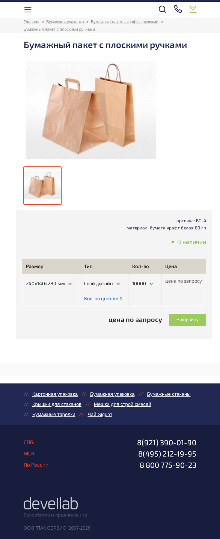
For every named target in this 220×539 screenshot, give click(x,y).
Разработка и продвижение (55, 515)
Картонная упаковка (55, 394)
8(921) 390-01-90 (166, 442)
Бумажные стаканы (168, 394)
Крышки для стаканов (56, 404)
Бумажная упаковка (65, 21)
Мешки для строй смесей (122, 404)
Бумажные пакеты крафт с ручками (124, 21)
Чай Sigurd (99, 414)
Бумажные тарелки (53, 414)
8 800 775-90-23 (168, 464)
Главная (31, 21)
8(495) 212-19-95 (167, 453)
